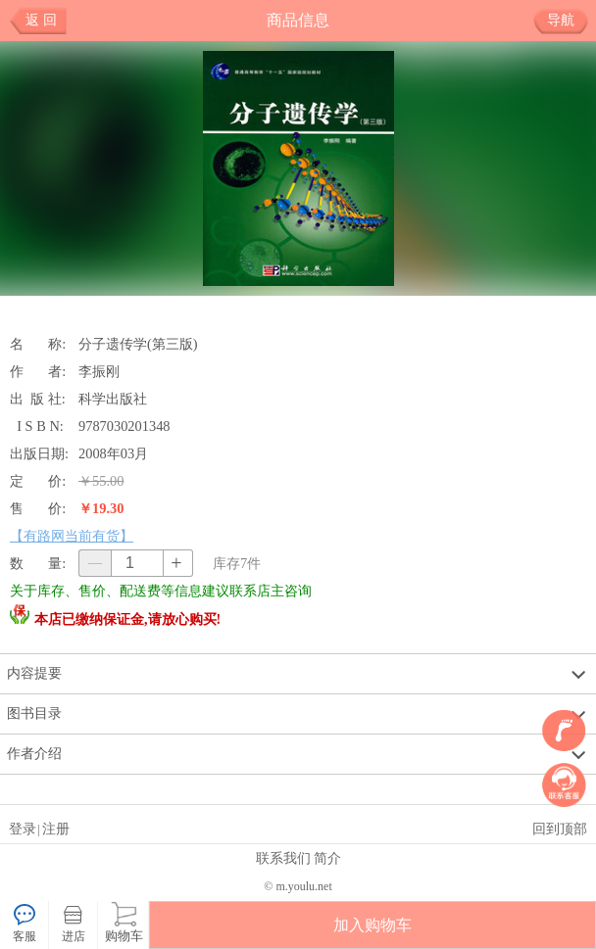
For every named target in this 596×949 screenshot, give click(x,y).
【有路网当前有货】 (71, 536)
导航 (568, 20)
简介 (327, 858)
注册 (56, 828)
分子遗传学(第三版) (138, 344)
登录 (22, 828)
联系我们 (283, 858)
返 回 (41, 20)
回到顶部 (559, 828)
